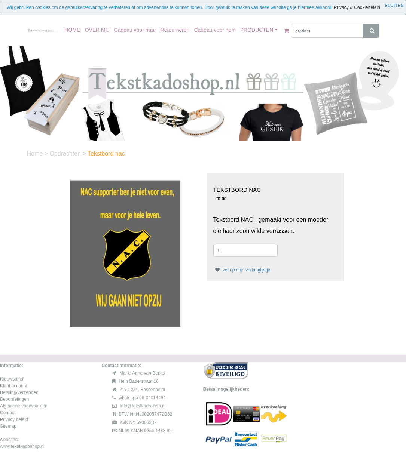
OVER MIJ (97, 30)
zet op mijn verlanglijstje (242, 270)
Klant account (13, 385)
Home (36, 153)
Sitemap (8, 426)
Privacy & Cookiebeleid (357, 7)
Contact (7, 412)
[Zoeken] (327, 31)
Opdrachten (65, 153)
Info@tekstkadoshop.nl (142, 406)
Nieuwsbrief (12, 379)
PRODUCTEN (257, 30)
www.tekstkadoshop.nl (22, 446)
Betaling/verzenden (19, 392)
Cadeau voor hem (214, 30)
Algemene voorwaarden (24, 406)
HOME (72, 30)
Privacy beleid (14, 419)
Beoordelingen (14, 399)
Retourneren (175, 30)
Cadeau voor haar (135, 30)
